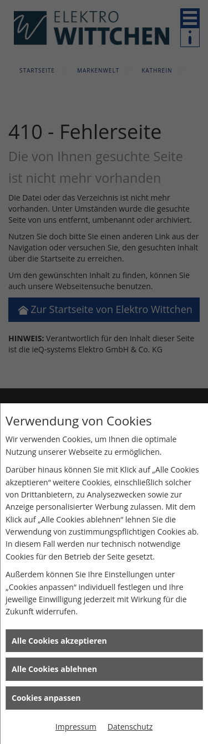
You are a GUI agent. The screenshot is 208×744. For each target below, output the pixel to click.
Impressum (76, 726)
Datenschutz (130, 726)
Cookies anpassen (46, 697)
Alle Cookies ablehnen (54, 669)
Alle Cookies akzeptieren (59, 640)
